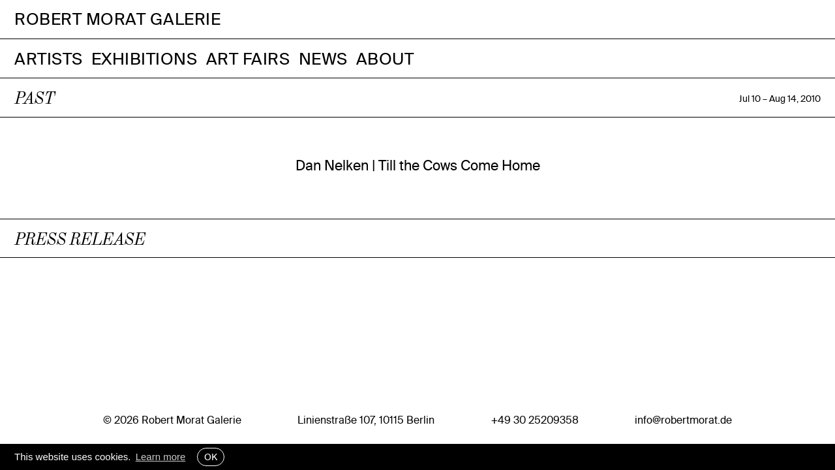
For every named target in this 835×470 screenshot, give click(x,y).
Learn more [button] (161, 456)
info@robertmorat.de (683, 419)
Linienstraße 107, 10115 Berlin (365, 419)
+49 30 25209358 (535, 419)
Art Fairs (248, 58)
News (323, 58)
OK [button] (210, 457)
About (385, 58)
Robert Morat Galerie (117, 19)
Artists (48, 58)
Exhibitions (144, 58)
